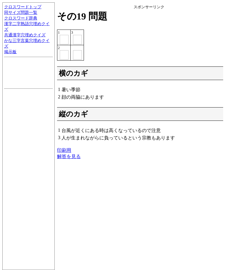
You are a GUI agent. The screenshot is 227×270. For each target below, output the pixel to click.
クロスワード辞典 (20, 18)
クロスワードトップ (22, 6)
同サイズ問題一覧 (20, 12)
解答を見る (69, 156)
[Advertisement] (178, 47)
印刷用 (64, 150)
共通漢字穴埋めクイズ (25, 34)
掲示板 (10, 51)
